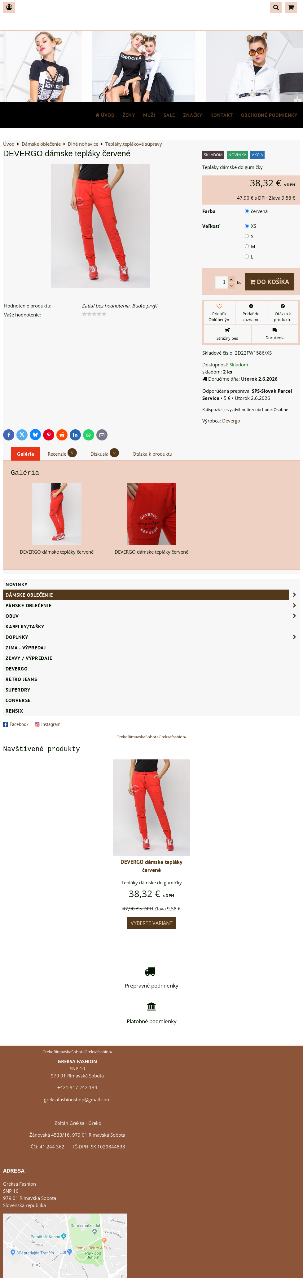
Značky (192, 115)
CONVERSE (18, 700)
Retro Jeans (21, 679)
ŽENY (129, 115)
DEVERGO (17, 669)
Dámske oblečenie (153, 595)
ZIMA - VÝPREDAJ (26, 647)
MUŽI (149, 115)
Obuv (153, 616)
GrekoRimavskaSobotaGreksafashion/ (151, 737)
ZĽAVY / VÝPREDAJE (29, 658)
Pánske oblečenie (153, 605)
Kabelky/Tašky (25, 626)
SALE (169, 115)
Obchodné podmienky (269, 115)
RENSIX (14, 711)
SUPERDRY (18, 690)
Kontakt (221, 115)
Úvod (105, 115)
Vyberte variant (152, 923)
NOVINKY (17, 584)
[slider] (94, 314)
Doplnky (153, 637)
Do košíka (269, 281)
